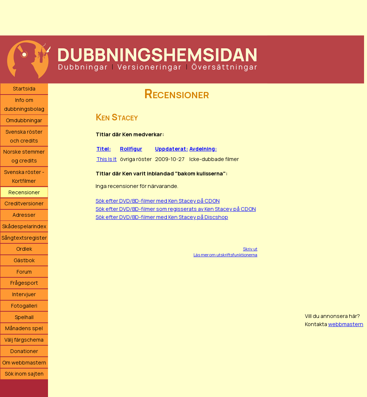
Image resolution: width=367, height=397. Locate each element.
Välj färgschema (24, 339)
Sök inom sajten (24, 373)
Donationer (24, 351)
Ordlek (24, 248)
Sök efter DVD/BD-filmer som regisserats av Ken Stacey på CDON (176, 208)
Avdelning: (203, 148)
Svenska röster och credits (24, 136)
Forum (24, 271)
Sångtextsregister (24, 237)
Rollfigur (131, 148)
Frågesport (24, 282)
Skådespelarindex (24, 226)
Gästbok (24, 260)
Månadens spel (24, 328)
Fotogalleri (24, 305)
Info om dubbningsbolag (24, 104)
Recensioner (24, 192)
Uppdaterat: (171, 148)
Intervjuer (24, 294)
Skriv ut (250, 248)
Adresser (24, 214)
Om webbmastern (24, 362)
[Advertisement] (182, 16)
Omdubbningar (24, 120)
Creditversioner (24, 203)
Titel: (103, 148)
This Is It (106, 158)
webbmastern (345, 324)
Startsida (24, 88)
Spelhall (24, 317)
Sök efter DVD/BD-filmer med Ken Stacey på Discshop (162, 216)
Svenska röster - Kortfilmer (24, 176)
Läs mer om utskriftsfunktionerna (225, 254)
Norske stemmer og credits (24, 156)
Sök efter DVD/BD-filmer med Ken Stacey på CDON (158, 200)
